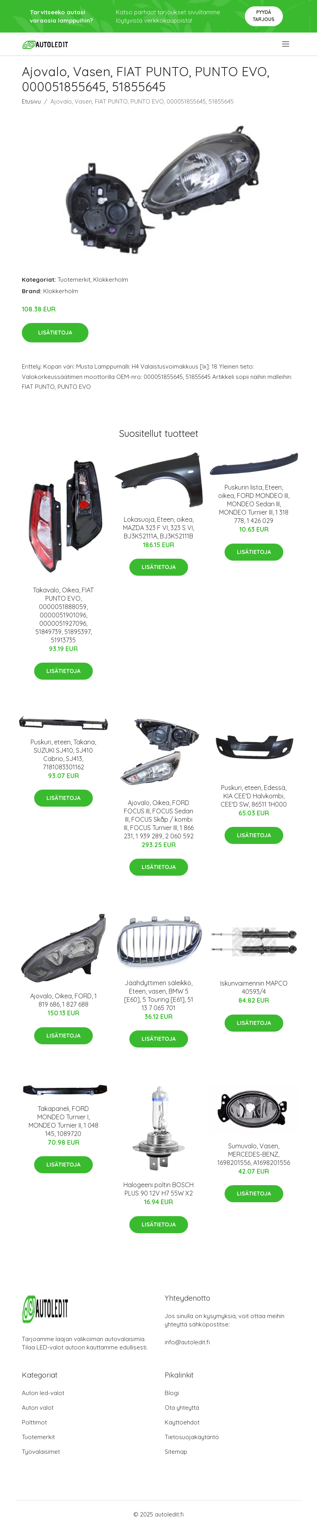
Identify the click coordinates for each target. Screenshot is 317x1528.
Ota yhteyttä (182, 1407)
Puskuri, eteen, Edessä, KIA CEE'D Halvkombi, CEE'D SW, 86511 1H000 (254, 796)
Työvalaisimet (41, 1451)
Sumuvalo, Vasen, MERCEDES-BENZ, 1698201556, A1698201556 (253, 1154)
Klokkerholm (110, 279)
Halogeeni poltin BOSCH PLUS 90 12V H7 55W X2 (158, 1189)
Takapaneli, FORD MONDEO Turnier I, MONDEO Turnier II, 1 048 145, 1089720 (63, 1121)
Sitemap (176, 1451)
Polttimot (34, 1422)
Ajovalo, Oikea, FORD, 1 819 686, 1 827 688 (63, 1000)
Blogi (172, 1393)
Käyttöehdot (182, 1422)
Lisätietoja (55, 332)
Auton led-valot (43, 1393)
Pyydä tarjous (264, 15)
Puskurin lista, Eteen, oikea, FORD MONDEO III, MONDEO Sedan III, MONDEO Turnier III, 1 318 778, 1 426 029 (253, 504)
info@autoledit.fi (187, 1342)
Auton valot (38, 1407)
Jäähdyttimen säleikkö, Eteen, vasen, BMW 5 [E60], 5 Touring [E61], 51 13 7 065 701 (158, 995)
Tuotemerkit (74, 279)
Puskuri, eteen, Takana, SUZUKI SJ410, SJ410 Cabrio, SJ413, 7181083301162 (63, 754)
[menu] (286, 44)
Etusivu (31, 101)
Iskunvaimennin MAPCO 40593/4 (254, 987)
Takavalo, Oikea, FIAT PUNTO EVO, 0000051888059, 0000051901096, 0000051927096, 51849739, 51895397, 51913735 (63, 615)
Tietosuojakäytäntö (192, 1437)
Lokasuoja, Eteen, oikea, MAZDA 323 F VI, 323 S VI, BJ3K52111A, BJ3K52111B (158, 527)
